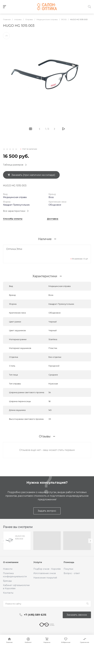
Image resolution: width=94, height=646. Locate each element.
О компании (10, 562)
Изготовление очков (44, 573)
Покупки (68, 569)
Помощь (69, 562)
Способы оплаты (12, 219)
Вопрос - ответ (72, 573)
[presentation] (3, 540)
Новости (7, 569)
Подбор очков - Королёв (47, 569)
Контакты (8, 592)
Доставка (52, 219)
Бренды (7, 580)
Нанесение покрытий (45, 577)
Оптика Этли (14, 249)
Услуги (37, 562)
